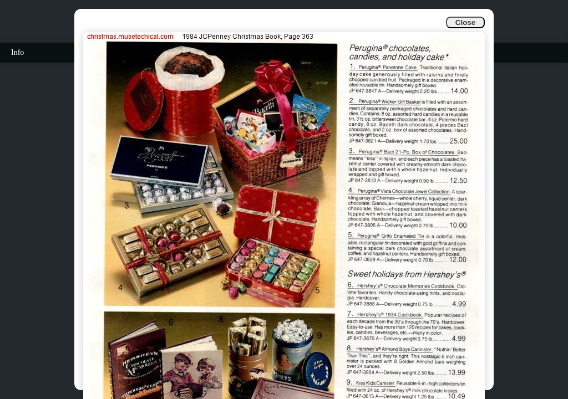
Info (17, 52)
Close (465, 22)
